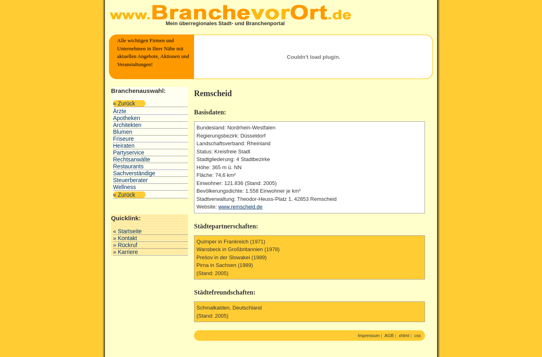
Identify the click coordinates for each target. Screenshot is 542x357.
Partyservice (128, 152)
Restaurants (128, 166)
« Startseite (127, 231)
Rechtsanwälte (131, 159)
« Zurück (124, 103)
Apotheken (126, 118)
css (417, 335)
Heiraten (123, 145)
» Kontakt (125, 238)
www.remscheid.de (240, 207)
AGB (389, 335)
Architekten (127, 125)
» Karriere (125, 252)
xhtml (404, 335)
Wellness (124, 187)
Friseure (123, 138)
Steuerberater (130, 180)
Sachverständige (134, 173)
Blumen (122, 132)
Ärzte (119, 111)
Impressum (369, 335)
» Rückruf (125, 245)
